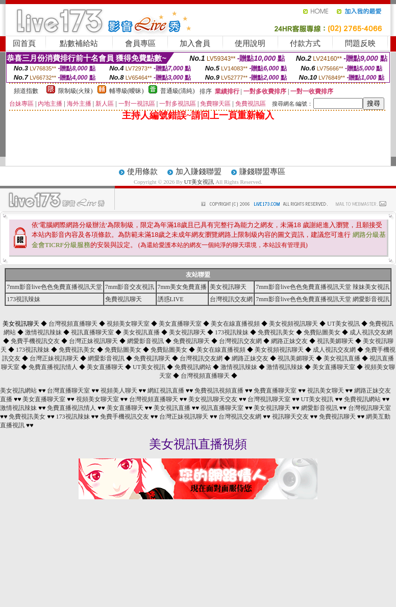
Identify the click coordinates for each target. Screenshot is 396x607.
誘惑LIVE (171, 299)
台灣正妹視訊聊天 (93, 341)
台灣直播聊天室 (68, 390)
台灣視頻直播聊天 (72, 323)
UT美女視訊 (199, 182)
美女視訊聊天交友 (212, 399)
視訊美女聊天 (325, 390)
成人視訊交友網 (371, 332)
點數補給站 (79, 43)
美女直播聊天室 (180, 323)
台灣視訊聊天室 (268, 399)
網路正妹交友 (289, 341)
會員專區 (140, 43)
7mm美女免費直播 (182, 286)
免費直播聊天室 (275, 390)
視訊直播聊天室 (92, 332)
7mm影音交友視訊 (130, 286)
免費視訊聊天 (123, 299)
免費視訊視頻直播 (218, 390)
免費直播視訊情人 (53, 367)
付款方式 (305, 43)
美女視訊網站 (18, 390)
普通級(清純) (177, 90)
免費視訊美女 (276, 332)
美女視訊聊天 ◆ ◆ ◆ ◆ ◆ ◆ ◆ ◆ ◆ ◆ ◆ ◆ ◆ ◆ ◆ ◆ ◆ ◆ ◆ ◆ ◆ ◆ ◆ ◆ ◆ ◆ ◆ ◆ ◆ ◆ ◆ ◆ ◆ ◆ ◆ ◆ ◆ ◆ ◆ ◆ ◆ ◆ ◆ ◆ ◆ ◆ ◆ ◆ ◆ (198, 349)
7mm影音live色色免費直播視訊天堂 (54, 286)
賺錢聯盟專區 (262, 171)
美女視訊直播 (141, 332)
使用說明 (250, 43)
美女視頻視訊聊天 (293, 323)
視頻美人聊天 (119, 390)
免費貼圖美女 (322, 332)
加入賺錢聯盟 (198, 171)
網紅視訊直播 (165, 390)
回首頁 (24, 43)
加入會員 (195, 43)
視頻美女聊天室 (128, 323)
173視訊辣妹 (23, 299)
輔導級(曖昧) (126, 90)
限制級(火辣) (75, 90)
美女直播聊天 (105, 367)
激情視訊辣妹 (43, 332)
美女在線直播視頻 (235, 323)
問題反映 (360, 43)
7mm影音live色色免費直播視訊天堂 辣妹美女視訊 (322, 286)
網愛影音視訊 (145, 341)
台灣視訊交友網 (231, 299)
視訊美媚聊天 (335, 341)
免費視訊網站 (193, 367)
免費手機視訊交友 (35, 341)
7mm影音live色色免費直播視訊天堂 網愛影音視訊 (322, 299)
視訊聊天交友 (290, 416)
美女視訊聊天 (228, 286)
